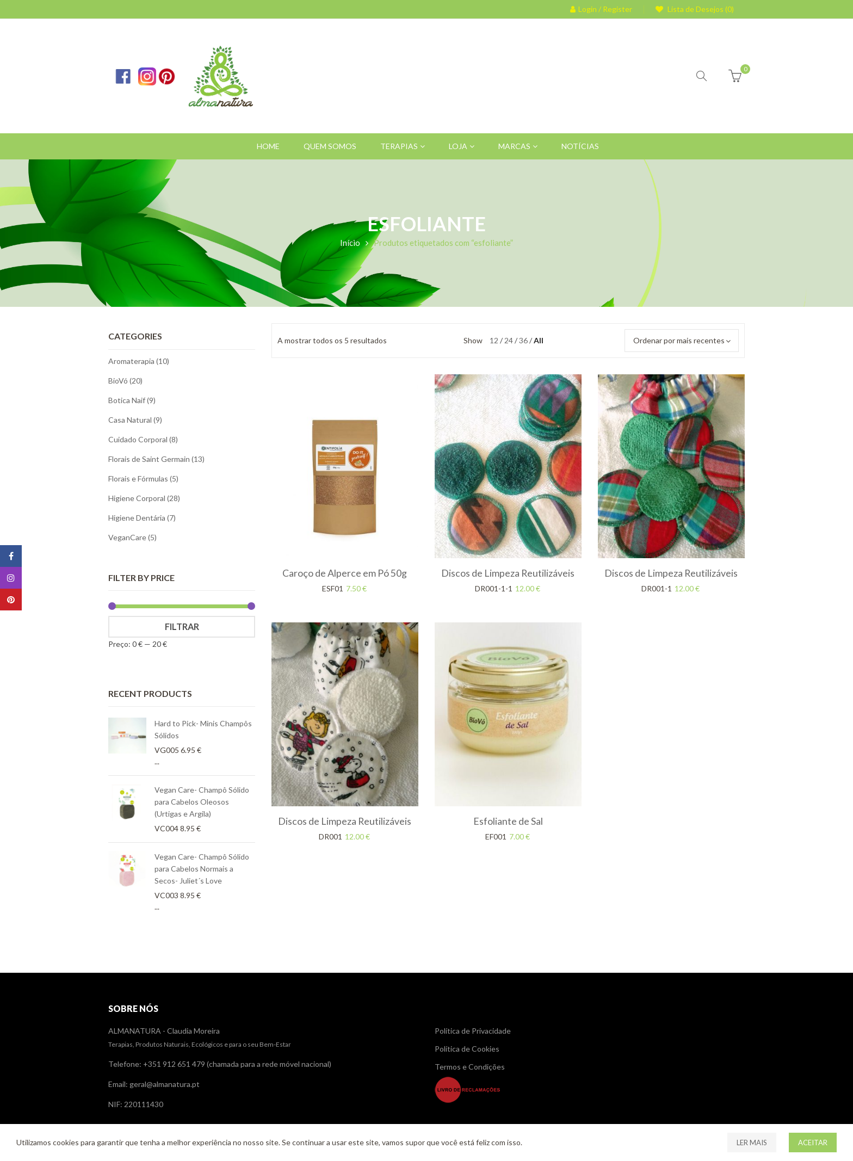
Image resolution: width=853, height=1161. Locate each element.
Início (350, 243)
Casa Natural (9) (135, 419)
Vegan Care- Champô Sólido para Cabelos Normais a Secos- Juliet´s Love (201, 868)
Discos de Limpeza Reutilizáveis (507, 573)
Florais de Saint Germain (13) (156, 459)
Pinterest (11, 599)
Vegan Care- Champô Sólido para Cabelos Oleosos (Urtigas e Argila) (201, 801)
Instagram (11, 578)
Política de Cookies (467, 1048)
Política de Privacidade (473, 1030)
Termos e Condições (470, 1066)
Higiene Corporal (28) (144, 498)
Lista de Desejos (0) (700, 9)
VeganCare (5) (132, 537)
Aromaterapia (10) (138, 361)
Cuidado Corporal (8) (143, 439)
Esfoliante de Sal (508, 821)
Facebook (11, 556)
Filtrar (182, 626)
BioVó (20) (125, 380)
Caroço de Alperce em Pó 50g (344, 573)
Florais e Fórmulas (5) (143, 478)
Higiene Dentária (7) (142, 517)
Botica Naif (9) (132, 400)
